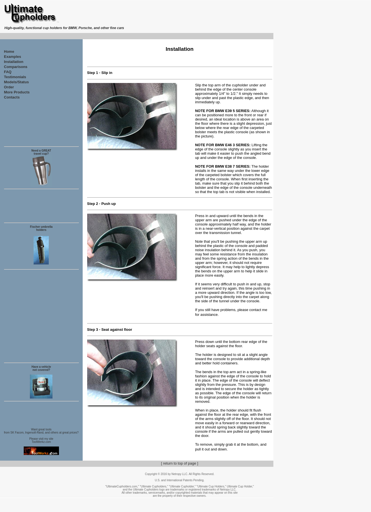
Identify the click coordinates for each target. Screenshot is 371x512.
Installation (13, 62)
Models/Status (16, 82)
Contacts (12, 97)
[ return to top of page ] (179, 463)
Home (9, 51)
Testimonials (15, 77)
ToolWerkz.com (41, 441)
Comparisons (15, 67)
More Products (17, 92)
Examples (12, 56)
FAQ (8, 72)
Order (9, 87)
